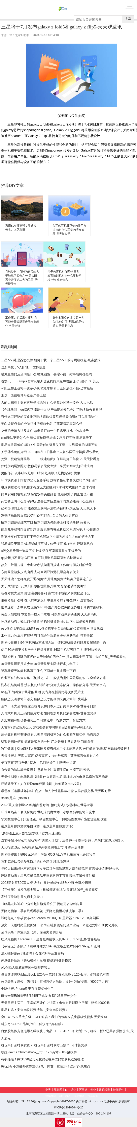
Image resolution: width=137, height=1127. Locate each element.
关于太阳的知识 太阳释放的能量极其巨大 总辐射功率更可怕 (44, 586)
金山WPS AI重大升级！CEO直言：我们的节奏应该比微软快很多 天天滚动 (54, 1017)
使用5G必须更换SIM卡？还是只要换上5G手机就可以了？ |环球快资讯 (51, 649)
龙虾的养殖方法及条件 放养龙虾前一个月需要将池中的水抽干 (45, 430)
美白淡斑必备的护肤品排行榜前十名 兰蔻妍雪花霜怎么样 (41, 423)
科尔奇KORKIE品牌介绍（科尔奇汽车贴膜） (33, 1024)
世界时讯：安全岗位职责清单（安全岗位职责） (35, 1010)
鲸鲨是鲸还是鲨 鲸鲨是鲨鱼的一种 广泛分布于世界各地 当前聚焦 (47, 741)
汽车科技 (93, 1096)
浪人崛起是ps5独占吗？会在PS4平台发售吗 (32, 953)
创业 (93, 1089)
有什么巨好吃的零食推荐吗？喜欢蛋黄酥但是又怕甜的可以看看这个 (49, 416)
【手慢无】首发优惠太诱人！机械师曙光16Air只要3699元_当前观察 (49, 890)
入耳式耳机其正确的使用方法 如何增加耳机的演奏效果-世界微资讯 (69, 229)
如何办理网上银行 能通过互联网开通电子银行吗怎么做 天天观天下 (48, 508)
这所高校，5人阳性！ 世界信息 (23, 367)
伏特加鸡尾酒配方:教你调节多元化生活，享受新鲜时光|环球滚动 (47, 466)
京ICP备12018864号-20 (68, 1107)
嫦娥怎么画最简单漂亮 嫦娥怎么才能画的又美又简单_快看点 (44, 699)
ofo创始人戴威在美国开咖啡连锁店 (25, 967)
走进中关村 (111, 1101)
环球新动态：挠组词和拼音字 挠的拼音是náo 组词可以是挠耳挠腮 (48, 621)
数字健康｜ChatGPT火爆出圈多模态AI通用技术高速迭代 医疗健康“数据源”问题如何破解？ (65, 748)
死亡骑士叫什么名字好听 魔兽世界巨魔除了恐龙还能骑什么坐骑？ (48, 501)
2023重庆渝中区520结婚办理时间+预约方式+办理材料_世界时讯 (47, 805)
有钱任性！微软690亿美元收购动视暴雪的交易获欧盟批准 (42, 1059)
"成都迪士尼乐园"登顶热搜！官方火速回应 (31, 833)
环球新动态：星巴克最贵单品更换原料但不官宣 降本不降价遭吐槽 (48, 875)
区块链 (83, 1089)
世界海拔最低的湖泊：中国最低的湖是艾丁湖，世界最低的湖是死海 (49, 445)
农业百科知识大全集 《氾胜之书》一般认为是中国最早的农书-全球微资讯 (53, 678)
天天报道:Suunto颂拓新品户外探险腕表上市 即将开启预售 (42, 847)
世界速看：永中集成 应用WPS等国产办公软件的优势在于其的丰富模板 (52, 607)
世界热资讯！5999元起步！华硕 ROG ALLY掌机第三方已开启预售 (48, 854)
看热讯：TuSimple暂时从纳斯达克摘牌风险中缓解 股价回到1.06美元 (50, 381)
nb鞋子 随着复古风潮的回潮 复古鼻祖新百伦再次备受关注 (42, 692)
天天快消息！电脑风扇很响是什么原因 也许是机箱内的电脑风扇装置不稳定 (54, 777)
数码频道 (104, 1089)
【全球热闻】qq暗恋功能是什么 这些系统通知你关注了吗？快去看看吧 (51, 409)
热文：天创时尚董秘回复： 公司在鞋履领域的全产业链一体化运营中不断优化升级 (59, 925)
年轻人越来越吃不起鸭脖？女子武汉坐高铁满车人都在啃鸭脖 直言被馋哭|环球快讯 (60, 868)
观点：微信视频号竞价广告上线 (23, 395)
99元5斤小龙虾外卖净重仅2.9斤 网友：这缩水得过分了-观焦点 (45, 1066)
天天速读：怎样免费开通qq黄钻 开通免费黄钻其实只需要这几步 (46, 579)
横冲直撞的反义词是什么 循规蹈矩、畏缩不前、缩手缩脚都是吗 (46, 374)
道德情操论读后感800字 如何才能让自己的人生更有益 (39, 515)
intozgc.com (95, 1101)
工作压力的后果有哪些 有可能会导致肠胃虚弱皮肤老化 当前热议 (22, 321)
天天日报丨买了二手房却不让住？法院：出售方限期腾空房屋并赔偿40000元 (55, 1003)
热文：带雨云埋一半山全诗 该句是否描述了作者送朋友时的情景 (46, 565)
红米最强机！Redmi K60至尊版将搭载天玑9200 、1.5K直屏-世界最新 (50, 939)
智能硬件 (118, 1089)
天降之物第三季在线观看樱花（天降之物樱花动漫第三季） (43, 911)
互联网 (58, 1089)
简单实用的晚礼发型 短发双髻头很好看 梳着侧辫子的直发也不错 (47, 494)
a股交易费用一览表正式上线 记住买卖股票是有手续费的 (41, 551)
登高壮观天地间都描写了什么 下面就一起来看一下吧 (38, 671)
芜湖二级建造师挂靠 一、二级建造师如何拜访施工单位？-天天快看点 (50, 459)
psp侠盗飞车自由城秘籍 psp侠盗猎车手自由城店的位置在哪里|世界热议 (52, 628)
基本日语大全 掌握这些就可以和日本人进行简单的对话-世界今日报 (48, 706)
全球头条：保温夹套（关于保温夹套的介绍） (33, 932)
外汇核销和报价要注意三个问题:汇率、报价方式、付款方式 (43, 720)
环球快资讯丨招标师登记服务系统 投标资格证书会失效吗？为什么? (49, 480)
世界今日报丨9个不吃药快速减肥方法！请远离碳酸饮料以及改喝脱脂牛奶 (53, 642)
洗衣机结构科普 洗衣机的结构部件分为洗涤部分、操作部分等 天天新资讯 (53, 685)
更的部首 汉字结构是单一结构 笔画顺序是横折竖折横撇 (40, 473)
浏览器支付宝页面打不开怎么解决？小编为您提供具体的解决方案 (47, 536)
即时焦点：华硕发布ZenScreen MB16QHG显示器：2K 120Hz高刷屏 (50, 918)
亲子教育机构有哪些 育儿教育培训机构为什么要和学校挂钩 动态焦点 (64, 275)
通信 (73, 1089)
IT (66, 1089)
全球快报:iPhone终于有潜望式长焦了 (27, 988)
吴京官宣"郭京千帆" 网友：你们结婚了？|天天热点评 (38, 762)
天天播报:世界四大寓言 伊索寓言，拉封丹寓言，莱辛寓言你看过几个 (50, 755)
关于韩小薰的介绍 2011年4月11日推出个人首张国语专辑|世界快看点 (50, 452)
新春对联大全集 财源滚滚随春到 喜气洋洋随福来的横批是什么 (45, 593)
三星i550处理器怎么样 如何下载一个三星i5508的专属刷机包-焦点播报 (51, 360)
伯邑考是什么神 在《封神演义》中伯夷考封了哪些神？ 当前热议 (47, 600)
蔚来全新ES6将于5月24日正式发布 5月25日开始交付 (39, 995)
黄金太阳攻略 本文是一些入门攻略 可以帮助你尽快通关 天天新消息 (68, 321)
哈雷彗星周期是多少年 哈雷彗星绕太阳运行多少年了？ (40, 664)
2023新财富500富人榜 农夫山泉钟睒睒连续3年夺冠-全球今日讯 (46, 882)
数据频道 (51, 1096)
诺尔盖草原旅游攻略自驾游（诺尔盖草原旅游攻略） (38, 826)
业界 (48, 1089)
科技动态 (65, 1096)
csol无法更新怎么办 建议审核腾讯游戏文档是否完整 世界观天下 (46, 437)
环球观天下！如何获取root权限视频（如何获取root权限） (42, 784)
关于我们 (81, 1101)
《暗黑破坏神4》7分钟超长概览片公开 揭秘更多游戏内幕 (42, 904)
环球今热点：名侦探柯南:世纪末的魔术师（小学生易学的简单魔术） (49, 812)
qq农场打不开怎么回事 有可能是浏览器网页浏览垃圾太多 (42, 558)
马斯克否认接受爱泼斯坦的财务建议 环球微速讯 (35, 861)
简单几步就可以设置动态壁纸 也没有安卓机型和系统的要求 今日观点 (50, 529)
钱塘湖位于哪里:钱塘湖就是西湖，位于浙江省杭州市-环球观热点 (47, 543)
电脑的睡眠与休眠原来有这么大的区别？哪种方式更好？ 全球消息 (48, 487)
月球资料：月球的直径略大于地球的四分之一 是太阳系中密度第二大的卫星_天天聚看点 (63, 656)
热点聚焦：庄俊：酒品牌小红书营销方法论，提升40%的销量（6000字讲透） (56, 981)
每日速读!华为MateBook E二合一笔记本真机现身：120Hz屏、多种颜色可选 (55, 974)
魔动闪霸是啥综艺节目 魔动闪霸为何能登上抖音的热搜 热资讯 (45, 522)
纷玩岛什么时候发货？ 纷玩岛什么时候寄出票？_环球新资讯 (44, 1045)
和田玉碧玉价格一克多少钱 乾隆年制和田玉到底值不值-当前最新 (47, 388)
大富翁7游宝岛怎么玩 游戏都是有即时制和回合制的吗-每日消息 (46, 727)
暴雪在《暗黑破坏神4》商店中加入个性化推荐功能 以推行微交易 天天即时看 (56, 791)
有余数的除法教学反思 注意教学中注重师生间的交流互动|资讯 (45, 769)
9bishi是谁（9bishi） (16, 798)
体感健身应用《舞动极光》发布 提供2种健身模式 (36, 960)
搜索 (128, 19)
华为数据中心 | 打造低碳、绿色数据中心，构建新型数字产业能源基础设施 (54, 819)
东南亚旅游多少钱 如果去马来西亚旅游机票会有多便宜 (40, 572)
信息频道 (79, 1096)
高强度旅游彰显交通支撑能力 (22, 897)
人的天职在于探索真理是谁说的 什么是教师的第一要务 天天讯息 (47, 402)
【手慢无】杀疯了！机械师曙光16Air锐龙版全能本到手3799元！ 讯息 (50, 946)
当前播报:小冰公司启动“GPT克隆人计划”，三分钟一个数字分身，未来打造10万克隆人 (62, 840)
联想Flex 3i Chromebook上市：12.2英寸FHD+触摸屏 (39, 1052)
